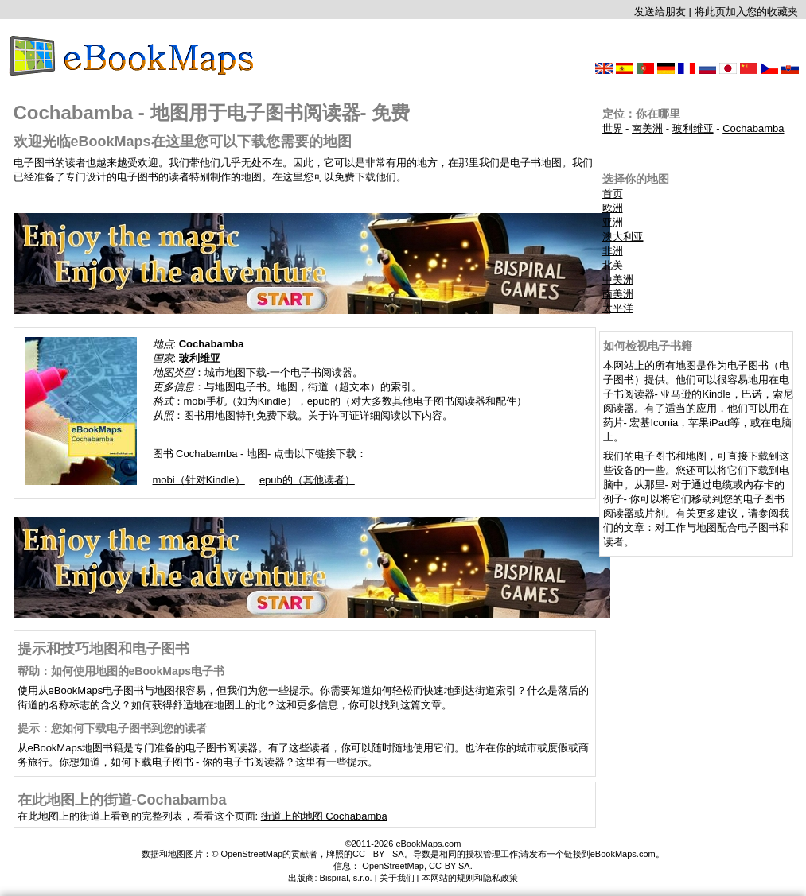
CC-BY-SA (449, 866)
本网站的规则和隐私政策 (470, 877)
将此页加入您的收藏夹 (746, 11)
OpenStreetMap (393, 866)
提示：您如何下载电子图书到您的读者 (112, 728)
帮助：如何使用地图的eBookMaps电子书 (121, 671)
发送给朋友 (660, 11)
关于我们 (397, 877)
